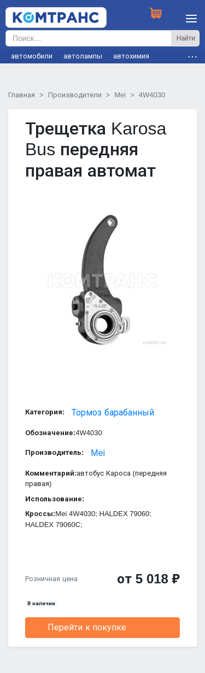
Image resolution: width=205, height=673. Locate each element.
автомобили (31, 56)
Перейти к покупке (87, 627)
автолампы (82, 56)
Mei (120, 95)
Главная (21, 95)
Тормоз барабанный (113, 412)
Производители (75, 95)
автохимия (131, 56)
